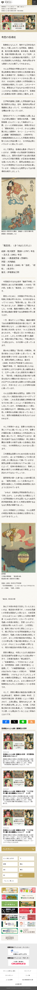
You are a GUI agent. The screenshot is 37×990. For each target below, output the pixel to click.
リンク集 (28, 975)
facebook (5, 722)
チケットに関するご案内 (9, 971)
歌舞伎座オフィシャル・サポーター (18, 958)
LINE (23, 722)
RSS (31, 722)
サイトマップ (27, 971)
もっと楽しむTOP (8, 858)
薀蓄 (21, 875)
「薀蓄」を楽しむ (20, 6)
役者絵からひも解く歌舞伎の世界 (8, 8)
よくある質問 (9, 979)
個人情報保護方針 (26, 979)
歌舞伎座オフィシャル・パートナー (18, 947)
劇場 (4, 864)
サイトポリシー (9, 975)
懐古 (21, 870)
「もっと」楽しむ (8, 881)
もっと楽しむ (11, 6)
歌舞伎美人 (3, 6)
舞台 (21, 864)
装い (4, 870)
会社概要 (17, 984)
